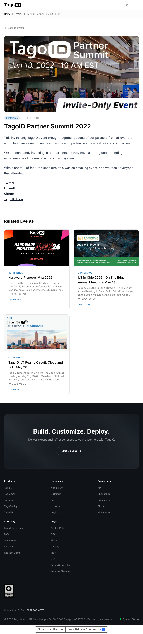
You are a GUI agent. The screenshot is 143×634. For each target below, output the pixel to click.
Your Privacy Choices (82, 629)
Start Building (72, 450)
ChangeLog (104, 493)
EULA (54, 540)
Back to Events (14, 27)
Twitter (9, 183)
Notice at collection (50, 629)
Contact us (10, 610)
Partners (8, 546)
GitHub (101, 506)
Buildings (56, 493)
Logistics (56, 512)
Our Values (10, 540)
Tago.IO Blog (13, 199)
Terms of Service (60, 571)
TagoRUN (9, 493)
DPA (53, 534)
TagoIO (8, 487)
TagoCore (9, 500)
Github (9, 194)
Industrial (56, 506)
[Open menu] (136, 5)
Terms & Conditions (61, 564)
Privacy (55, 546)
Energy (55, 500)
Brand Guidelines (13, 528)
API (100, 487)
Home (7, 13)
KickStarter (104, 512)
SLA (53, 558)
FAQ (6, 534)
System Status (129, 619)
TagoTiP (8, 512)
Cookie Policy (58, 528)
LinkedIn (10, 188)
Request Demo (12, 552)
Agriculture (57, 487)
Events (18, 13)
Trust (53, 552)
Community (104, 500)
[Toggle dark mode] (128, 5)
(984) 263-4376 (35, 610)
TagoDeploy (11, 506)
